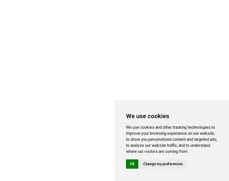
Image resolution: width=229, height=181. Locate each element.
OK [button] (132, 164)
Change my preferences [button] (163, 164)
